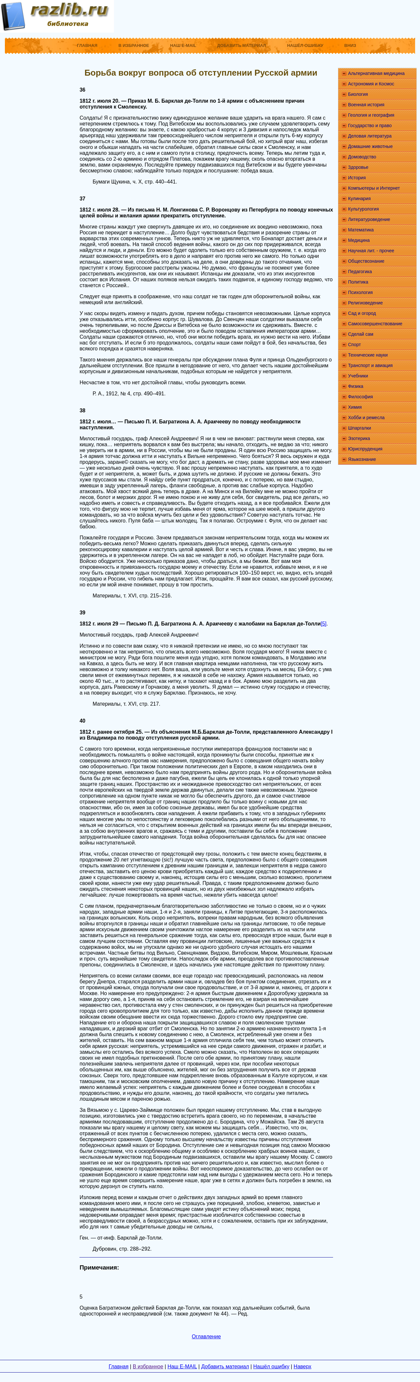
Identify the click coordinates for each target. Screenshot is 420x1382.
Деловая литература (370, 136)
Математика (361, 229)
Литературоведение (369, 219)
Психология (360, 292)
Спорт (354, 344)
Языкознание (362, 459)
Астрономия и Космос (371, 83)
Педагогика (360, 271)
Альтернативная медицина (376, 73)
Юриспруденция (365, 448)
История (357, 177)
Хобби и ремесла (366, 417)
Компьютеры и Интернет (374, 188)
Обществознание (366, 261)
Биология (358, 94)
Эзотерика (359, 438)
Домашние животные (370, 146)
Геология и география (371, 115)
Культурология (363, 209)
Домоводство (362, 156)
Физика (355, 386)
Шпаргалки (359, 428)
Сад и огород (362, 313)
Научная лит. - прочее (371, 250)
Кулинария (359, 198)
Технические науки (368, 355)
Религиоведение (365, 302)
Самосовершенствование (375, 323)
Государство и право (370, 125)
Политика (358, 282)
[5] (324, 623)
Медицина (359, 240)
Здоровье (358, 167)
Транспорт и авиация (370, 365)
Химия (355, 407)
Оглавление (206, 1336)
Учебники (358, 375)
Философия (360, 396)
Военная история (366, 104)
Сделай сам (360, 334)
